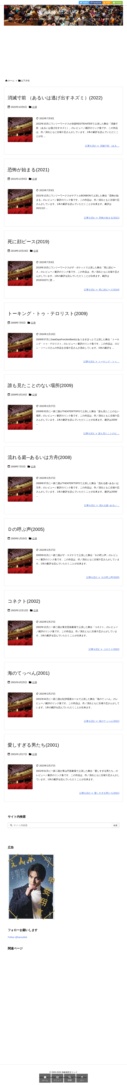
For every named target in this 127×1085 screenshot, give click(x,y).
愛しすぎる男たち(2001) (33, 745)
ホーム (11, 80)
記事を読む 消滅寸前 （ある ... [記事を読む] (102, 145)
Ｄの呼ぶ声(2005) (26, 529)
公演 (34, 107)
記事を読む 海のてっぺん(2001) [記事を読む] (101, 721)
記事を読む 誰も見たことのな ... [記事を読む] (101, 433)
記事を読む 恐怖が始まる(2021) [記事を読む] (101, 217)
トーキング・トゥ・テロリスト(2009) (48, 313)
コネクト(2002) (24, 601)
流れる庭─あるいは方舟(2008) (40, 457)
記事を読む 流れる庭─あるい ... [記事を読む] (101, 505)
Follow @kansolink (17, 937)
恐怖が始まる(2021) (28, 169)
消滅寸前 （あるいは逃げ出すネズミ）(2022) (55, 97)
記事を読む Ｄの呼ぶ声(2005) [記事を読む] (102, 577)
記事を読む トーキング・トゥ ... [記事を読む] (101, 361)
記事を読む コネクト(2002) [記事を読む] (104, 649)
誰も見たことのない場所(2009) (40, 385)
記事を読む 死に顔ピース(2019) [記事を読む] (101, 289)
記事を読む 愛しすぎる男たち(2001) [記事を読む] (99, 793)
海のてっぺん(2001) (29, 673)
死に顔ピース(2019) (28, 241)
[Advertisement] (63, 50)
